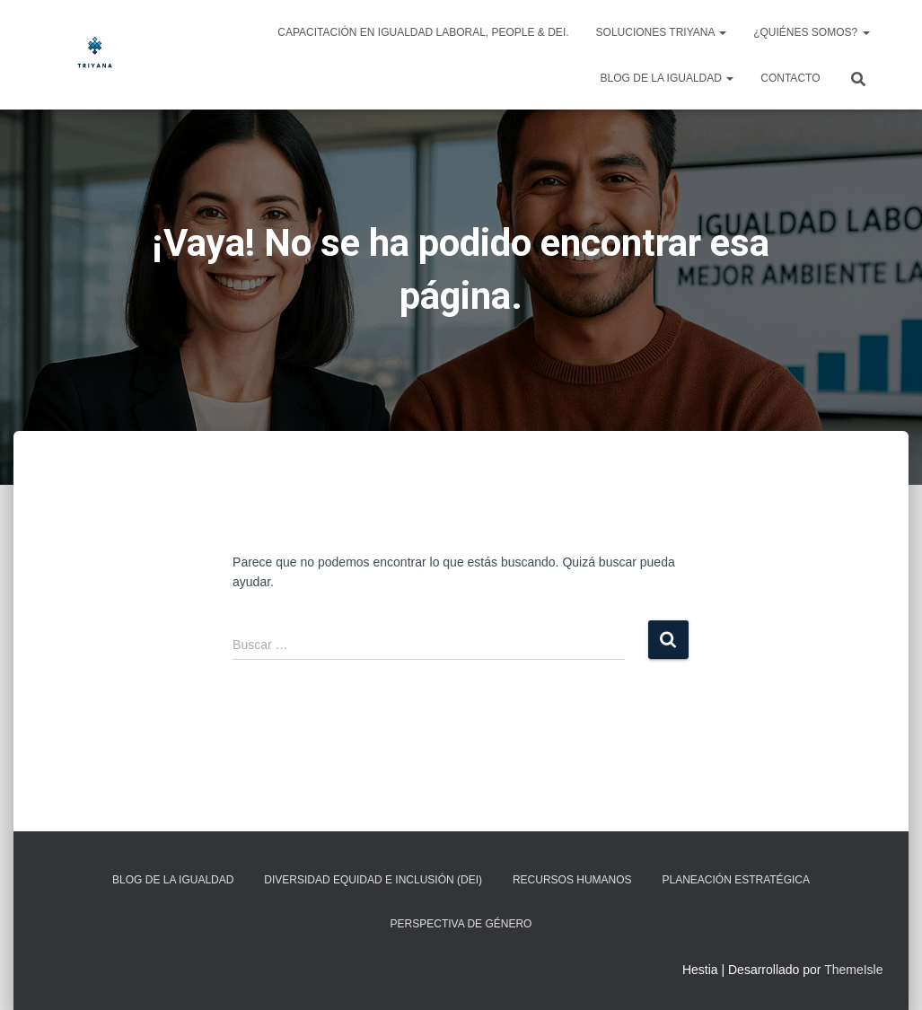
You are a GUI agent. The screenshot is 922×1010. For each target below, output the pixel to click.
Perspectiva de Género (461, 924)
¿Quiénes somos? (811, 32)
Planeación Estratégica (735, 880)
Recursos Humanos (572, 880)
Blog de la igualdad (667, 78)
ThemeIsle (853, 969)
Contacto (790, 78)
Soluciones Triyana (661, 32)
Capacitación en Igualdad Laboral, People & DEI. (422, 32)
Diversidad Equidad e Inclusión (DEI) (373, 880)
